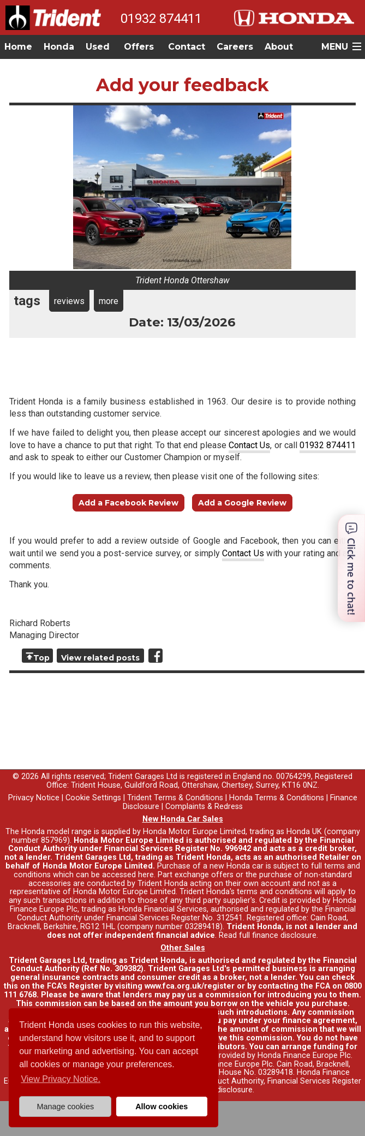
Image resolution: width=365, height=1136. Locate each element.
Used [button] (98, 46)
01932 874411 (161, 18)
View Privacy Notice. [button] (60, 1079)
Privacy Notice (33, 797)
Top (41, 658)
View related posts (100, 658)
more (108, 301)
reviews (69, 301)
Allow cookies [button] (161, 1106)
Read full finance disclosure (267, 935)
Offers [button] (139, 46)
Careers (235, 46)
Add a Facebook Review (128, 503)
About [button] (279, 46)
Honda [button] (59, 46)
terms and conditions (274, 891)
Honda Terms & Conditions (276, 797)
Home (18, 46)
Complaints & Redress (204, 806)
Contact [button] (186, 46)
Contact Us (249, 445)
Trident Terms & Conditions (175, 797)
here (146, 874)
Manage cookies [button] (65, 1106)
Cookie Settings (93, 797)
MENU (334, 46)
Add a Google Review (242, 503)
